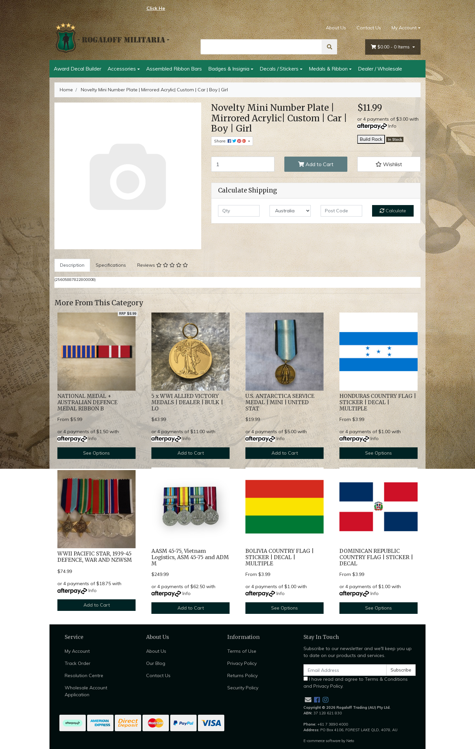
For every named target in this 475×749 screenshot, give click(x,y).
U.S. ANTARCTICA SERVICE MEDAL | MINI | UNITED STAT (279, 402)
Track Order (77, 663)
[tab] (72, 265)
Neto (350, 740)
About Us (336, 28)
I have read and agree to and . (355, 682)
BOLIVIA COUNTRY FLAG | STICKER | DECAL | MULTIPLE (279, 557)
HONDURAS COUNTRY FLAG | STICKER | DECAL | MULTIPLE (377, 402)
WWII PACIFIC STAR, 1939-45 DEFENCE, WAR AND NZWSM (94, 557)
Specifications (111, 265)
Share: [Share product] (230, 140)
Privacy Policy (242, 663)
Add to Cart (315, 164)
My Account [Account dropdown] (404, 28)
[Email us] (308, 700)
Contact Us (369, 28)
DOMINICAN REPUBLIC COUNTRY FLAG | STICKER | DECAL (376, 557)
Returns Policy (242, 675)
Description (72, 265)
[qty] (239, 211)
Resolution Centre (84, 675)
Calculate (393, 211)
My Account (77, 651)
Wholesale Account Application (86, 691)
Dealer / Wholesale (380, 68)
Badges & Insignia (228, 68)
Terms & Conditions (386, 679)
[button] (389, 164)
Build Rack (371, 139)
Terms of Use (241, 651)
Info (392, 126)
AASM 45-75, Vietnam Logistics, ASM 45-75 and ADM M (190, 557)
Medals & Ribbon (328, 68)
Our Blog (155, 663)
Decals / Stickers (279, 68)
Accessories (122, 68)
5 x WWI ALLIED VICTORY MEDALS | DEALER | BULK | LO (187, 402)
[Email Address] (345, 670)
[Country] (290, 211)
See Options (96, 453)
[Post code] (341, 211)
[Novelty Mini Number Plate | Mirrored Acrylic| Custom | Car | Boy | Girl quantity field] (242, 164)
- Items (391, 47)
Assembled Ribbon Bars (174, 68)
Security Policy (242, 688)
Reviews (162, 265)
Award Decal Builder (77, 68)
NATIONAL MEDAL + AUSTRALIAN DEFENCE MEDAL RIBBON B (87, 402)
